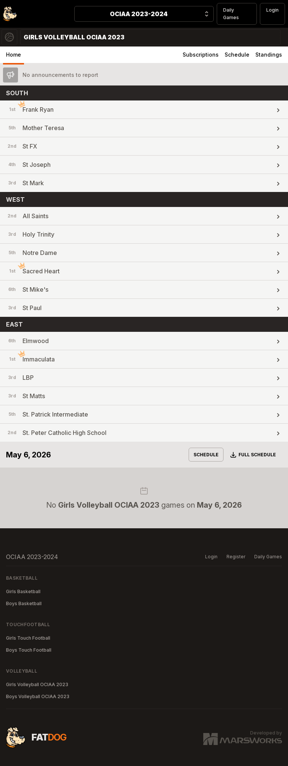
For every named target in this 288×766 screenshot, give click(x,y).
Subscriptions (201, 54)
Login (272, 10)
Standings (268, 54)
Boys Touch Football (28, 650)
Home (13, 54)
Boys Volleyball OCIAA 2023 (37, 696)
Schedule (237, 54)
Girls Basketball (23, 591)
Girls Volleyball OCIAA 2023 (37, 684)
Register (235, 556)
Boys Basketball (24, 603)
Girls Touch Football (28, 638)
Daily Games (231, 13)
